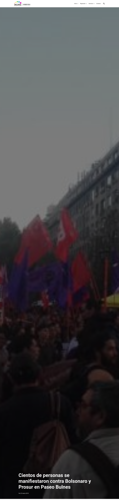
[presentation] (78, 3)
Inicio (75, 3)
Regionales (82, 3)
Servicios (91, 3)
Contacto (98, 3)
